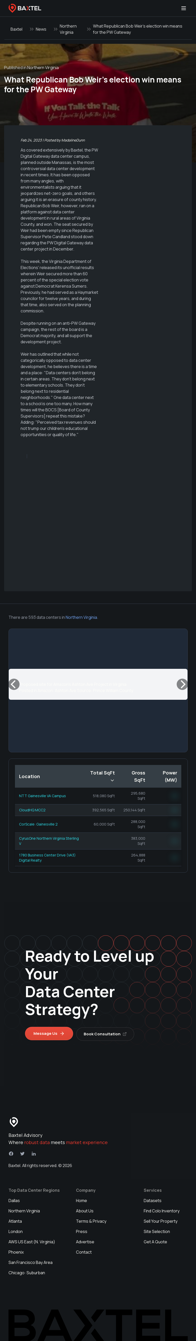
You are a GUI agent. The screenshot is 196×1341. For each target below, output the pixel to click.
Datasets (152, 1200)
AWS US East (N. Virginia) (31, 1241)
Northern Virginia (68, 29)
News (41, 29)
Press (81, 1231)
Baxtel (16, 29)
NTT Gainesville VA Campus (42, 795)
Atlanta (15, 1220)
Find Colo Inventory (162, 1210)
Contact (84, 1251)
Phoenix (16, 1251)
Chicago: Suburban (26, 1272)
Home (81, 1200)
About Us (84, 1210)
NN (174, 795)
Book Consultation (106, 1033)
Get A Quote (155, 1241)
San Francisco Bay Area (30, 1261)
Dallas (14, 1200)
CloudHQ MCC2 (32, 809)
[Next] (182, 684)
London (15, 1231)
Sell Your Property (160, 1220)
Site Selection (157, 1231)
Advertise (85, 1241)
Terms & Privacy (91, 1220)
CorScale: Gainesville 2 (38, 824)
